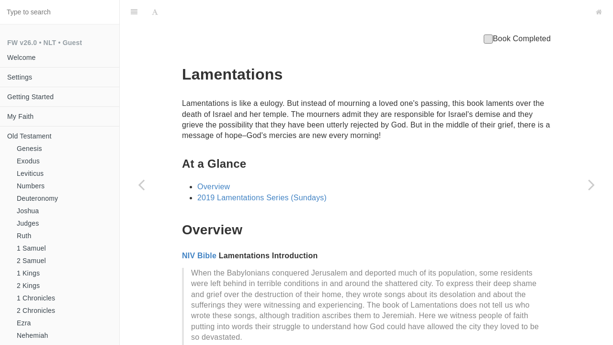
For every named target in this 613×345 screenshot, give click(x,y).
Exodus (28, 161)
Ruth (24, 236)
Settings (19, 77)
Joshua (28, 211)
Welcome (21, 57)
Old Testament (29, 136)
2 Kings (28, 285)
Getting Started (30, 97)
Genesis (29, 148)
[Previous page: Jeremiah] (141, 184)
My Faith (20, 116)
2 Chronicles (36, 310)
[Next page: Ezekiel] (591, 184)
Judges (28, 223)
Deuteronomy (37, 198)
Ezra (24, 323)
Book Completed (517, 15)
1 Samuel (31, 248)
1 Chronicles (36, 298)
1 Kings (28, 273)
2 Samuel (31, 260)
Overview (213, 163)
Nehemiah (32, 335)
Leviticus (30, 173)
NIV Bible (199, 232)
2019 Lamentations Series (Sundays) (262, 174)
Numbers (31, 186)
